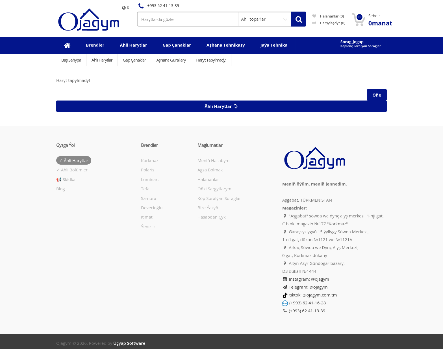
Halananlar (208, 179)
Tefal (146, 188)
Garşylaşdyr (328, 22)
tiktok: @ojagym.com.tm (313, 295)
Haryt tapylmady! (211, 60)
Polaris (147, 170)
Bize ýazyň (207, 207)
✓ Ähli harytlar (73, 160)
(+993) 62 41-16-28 (307, 303)
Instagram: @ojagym (305, 279)
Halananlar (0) (328, 16)
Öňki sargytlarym (214, 188)
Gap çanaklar (134, 60)
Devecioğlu (151, 207)
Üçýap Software (129, 343)
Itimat (147, 217)
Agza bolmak (210, 170)
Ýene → (148, 226)
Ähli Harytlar (102, 60)
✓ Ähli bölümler (72, 170)
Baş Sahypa (71, 60)
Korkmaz (149, 160)
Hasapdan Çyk (211, 217)
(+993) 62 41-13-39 (303, 310)
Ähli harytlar (222, 106)
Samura (148, 198)
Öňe (376, 95)
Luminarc (150, 179)
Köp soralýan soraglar (219, 198)
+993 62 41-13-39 (158, 5)
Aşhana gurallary (171, 60)
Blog (60, 188)
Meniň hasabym (213, 160)
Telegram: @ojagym (305, 287)
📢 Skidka (65, 179)
